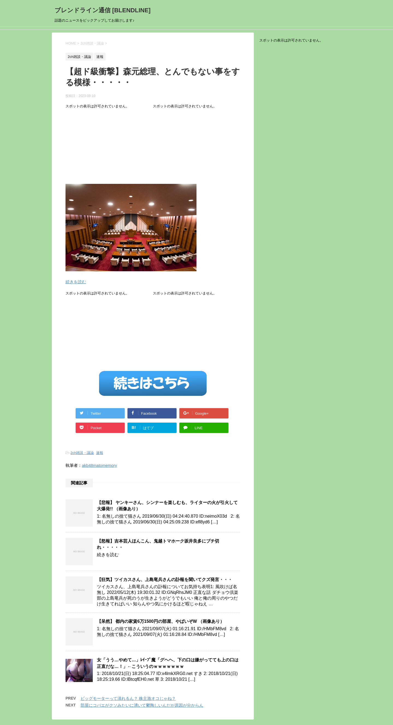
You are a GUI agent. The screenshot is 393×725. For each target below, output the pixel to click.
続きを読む (76, 281)
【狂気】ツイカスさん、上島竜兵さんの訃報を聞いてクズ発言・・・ (164, 579)
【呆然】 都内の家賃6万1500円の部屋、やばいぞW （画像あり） (160, 621)
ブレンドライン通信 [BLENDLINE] (103, 10)
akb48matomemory (99, 465)
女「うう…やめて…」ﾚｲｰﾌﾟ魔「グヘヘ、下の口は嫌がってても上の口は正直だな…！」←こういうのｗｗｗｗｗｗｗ (168, 663)
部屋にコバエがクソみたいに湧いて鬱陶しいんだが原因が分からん (142, 705)
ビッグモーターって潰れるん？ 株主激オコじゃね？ (128, 698)
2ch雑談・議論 (82, 453)
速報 (99, 453)
